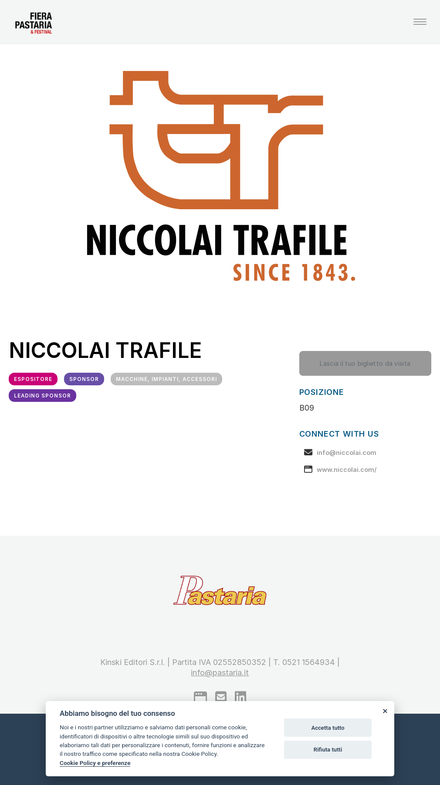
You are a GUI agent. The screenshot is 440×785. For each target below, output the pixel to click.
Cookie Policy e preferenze (95, 762)
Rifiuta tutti (328, 749)
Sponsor (84, 379)
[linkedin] (240, 697)
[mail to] (220, 697)
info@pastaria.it (220, 672)
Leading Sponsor (42, 396)
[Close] (384, 710)
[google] (200, 697)
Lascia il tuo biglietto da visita (365, 363)
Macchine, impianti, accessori (166, 379)
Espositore (33, 379)
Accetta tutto (327, 728)
